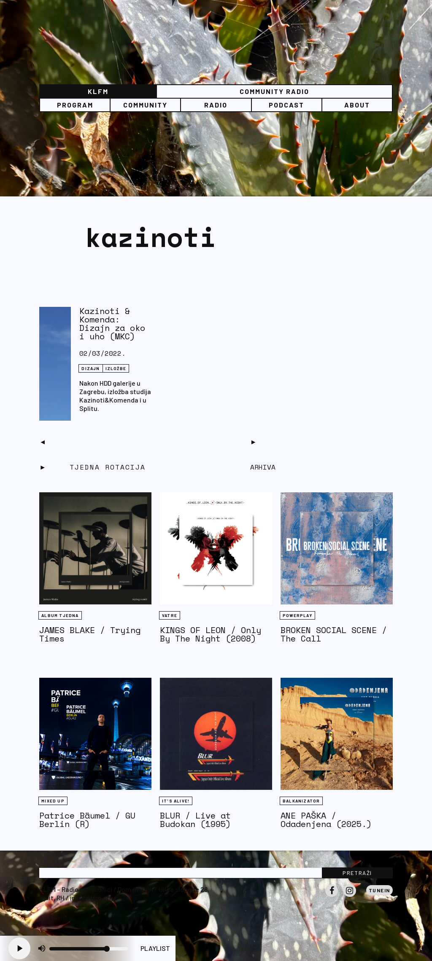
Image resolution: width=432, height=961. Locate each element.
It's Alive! (175, 800)
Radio (215, 105)
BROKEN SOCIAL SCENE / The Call (334, 634)
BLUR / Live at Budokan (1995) (195, 819)
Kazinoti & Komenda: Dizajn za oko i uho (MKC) (112, 323)
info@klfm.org (91, 898)
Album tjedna (59, 615)
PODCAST (286, 105)
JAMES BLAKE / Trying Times (89, 634)
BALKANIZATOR (301, 800)
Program (75, 105)
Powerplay (297, 615)
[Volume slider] (88, 948)
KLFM (98, 91)
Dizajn (90, 368)
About (357, 105)
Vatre (169, 615)
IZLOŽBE (115, 368)
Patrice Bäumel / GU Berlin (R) (87, 819)
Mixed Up (53, 800)
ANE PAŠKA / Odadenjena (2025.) (326, 819)
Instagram (349, 896)
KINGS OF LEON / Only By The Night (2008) (210, 634)
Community (145, 105)
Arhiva (262, 467)
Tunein (379, 890)
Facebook (331, 896)
